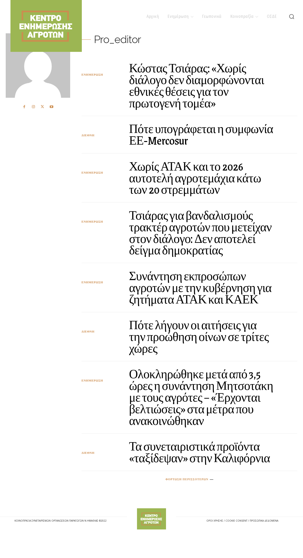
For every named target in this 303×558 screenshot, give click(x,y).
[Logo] (151, 540)
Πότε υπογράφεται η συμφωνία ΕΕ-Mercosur (186, 134)
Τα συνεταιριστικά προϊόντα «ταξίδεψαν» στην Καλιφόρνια (197, 467)
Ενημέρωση (92, 74)
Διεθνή (88, 135)
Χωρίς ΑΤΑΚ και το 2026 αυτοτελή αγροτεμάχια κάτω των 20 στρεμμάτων (198, 177)
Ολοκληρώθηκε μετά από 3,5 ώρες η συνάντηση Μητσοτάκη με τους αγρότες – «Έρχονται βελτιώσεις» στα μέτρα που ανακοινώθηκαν (199, 407)
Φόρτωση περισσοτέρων (189, 501)
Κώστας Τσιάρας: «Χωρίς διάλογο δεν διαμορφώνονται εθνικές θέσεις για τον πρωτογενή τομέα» (200, 85)
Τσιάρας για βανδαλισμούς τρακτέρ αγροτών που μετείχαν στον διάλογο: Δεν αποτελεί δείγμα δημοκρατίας (201, 232)
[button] (291, 16)
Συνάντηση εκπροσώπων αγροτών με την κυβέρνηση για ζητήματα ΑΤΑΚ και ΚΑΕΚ (195, 292)
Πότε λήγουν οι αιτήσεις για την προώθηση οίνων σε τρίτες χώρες (196, 347)
